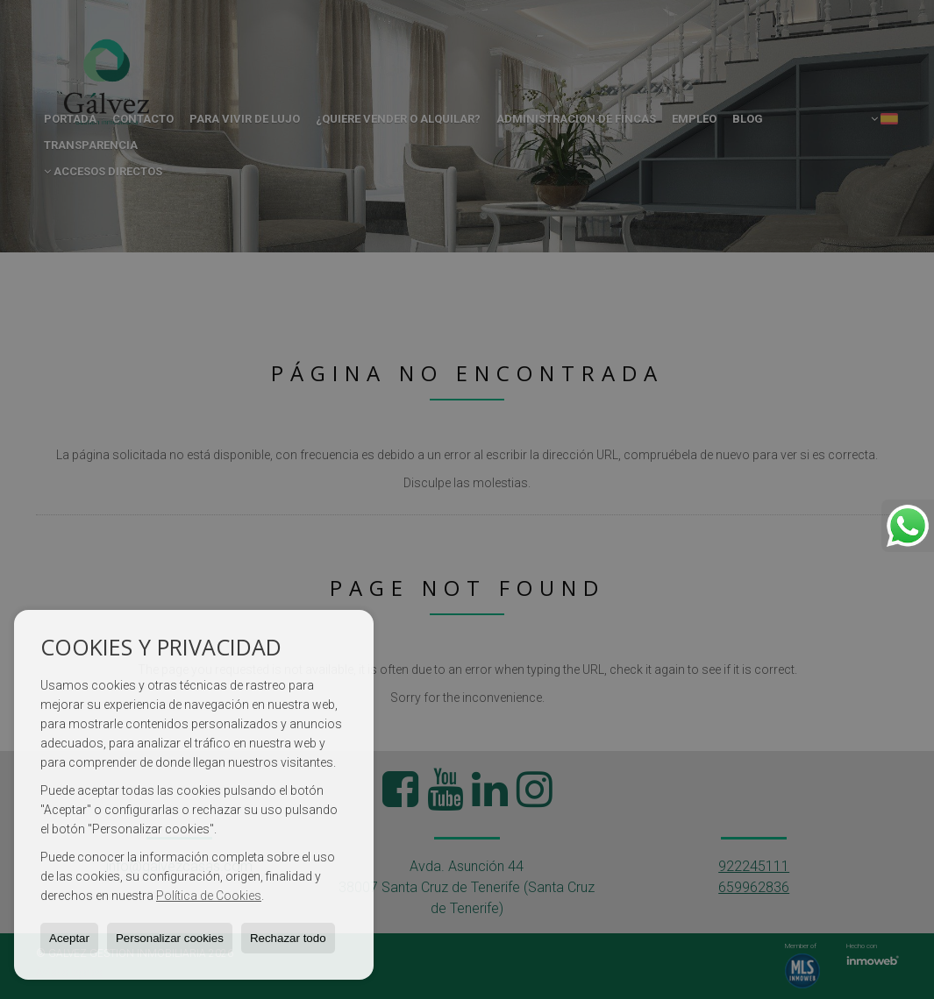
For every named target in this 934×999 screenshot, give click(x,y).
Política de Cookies (208, 896)
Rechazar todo (288, 938)
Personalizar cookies (170, 938)
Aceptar (69, 938)
